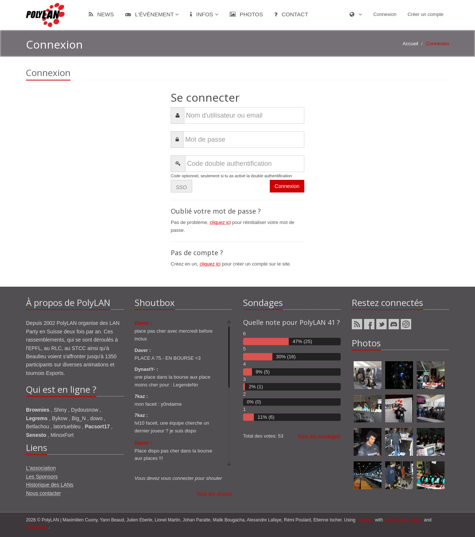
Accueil (410, 43)
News (101, 14)
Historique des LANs (49, 485)
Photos (246, 14)
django (365, 520)
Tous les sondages (319, 436)
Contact (291, 14)
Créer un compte (425, 14)
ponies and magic (403, 520)
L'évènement (152, 14)
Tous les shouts (214, 494)
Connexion (384, 14)
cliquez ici (220, 222)
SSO (181, 187)
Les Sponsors (42, 477)
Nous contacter (43, 493)
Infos (204, 14)
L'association (41, 468)
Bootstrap (37, 527)
